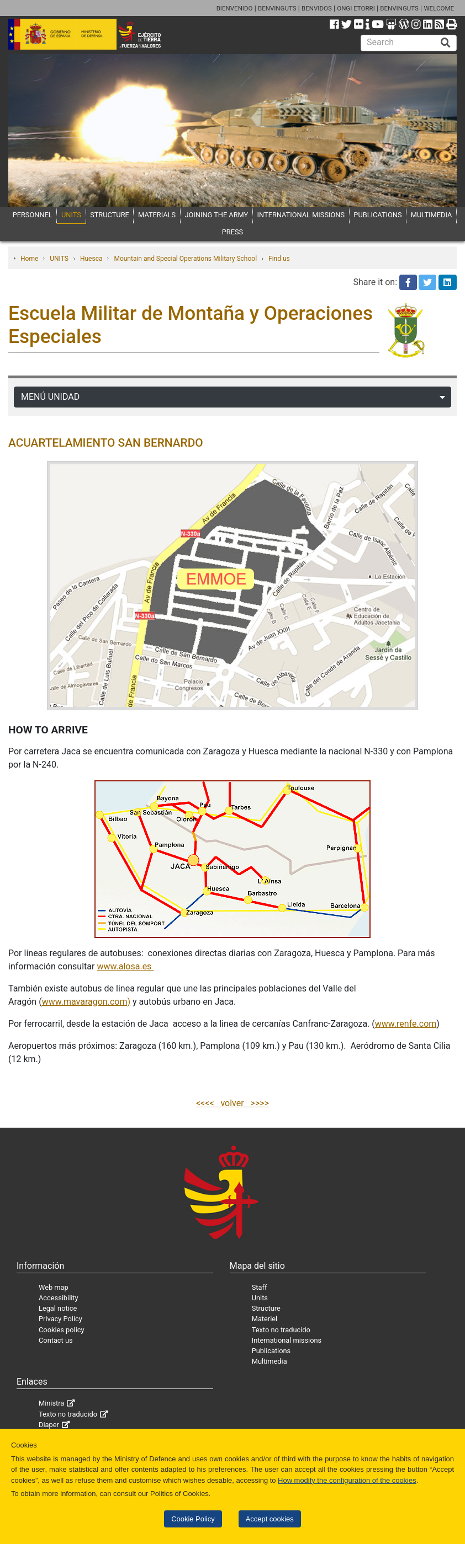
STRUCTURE (109, 215)
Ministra (51, 1403)
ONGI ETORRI (356, 8)
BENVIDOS (317, 8)
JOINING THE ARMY (216, 215)
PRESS (232, 232)
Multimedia (269, 1361)
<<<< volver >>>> (232, 1103)
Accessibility (58, 1298)
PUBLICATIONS (377, 215)
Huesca (91, 258)
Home (29, 258)
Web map (53, 1287)
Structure (266, 1308)
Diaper (49, 1424)
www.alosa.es (125, 966)
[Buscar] (445, 43)
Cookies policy (61, 1330)
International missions (286, 1340)
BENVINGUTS (277, 8)
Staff (259, 1287)
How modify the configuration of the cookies (347, 1480)
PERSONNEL (32, 215)
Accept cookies (270, 1519)
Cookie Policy (192, 1519)
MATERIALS (157, 215)
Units (260, 1298)
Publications (271, 1351)
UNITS (71, 215)
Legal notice (58, 1308)
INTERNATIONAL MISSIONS (301, 215)
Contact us (56, 1340)
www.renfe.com (406, 1023)
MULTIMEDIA (431, 215)
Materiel (264, 1319)
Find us (279, 258)
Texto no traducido (281, 1330)
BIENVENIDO (234, 8)
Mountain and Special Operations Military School (185, 258)
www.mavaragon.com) (86, 1001)
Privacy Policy (60, 1319)
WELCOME (439, 8)
